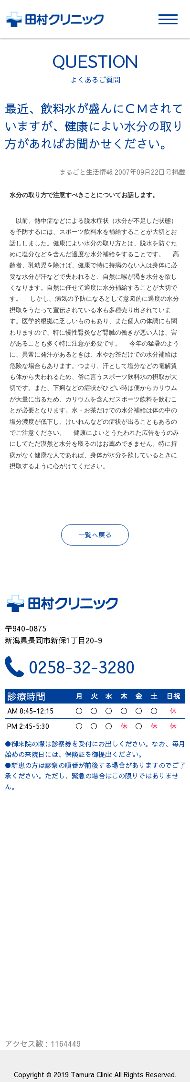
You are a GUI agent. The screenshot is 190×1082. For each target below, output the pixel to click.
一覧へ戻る (95, 534)
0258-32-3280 (82, 666)
